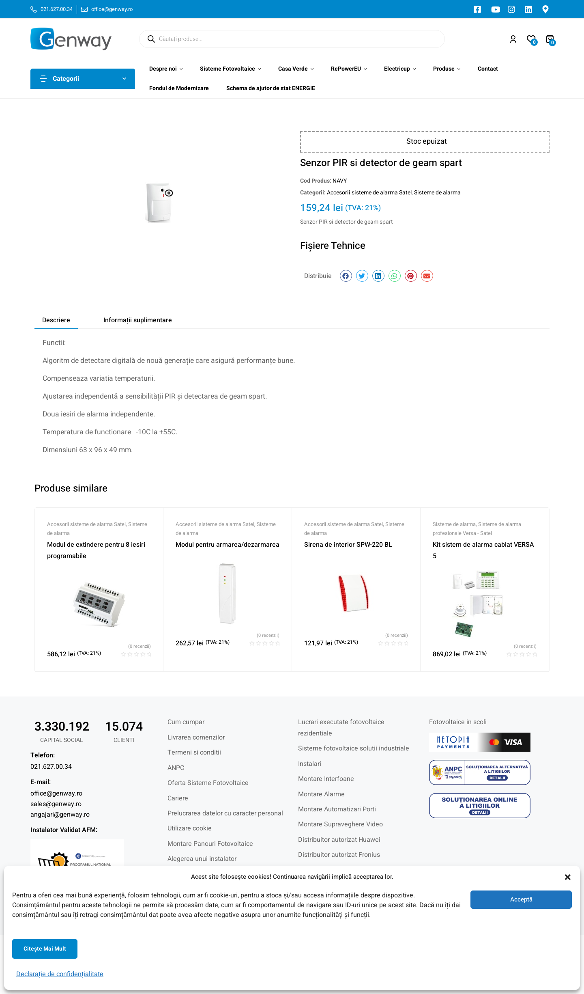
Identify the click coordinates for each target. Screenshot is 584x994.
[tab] (56, 320)
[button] (568, 877)
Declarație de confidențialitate (59, 974)
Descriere (56, 320)
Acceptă (521, 899)
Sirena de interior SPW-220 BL (348, 545)
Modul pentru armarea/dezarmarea (227, 545)
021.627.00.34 (51, 767)
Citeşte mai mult (45, 948)
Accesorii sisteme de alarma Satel (369, 192)
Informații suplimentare (137, 320)
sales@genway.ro (56, 804)
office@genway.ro (56, 793)
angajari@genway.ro (60, 814)
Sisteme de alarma (437, 192)
